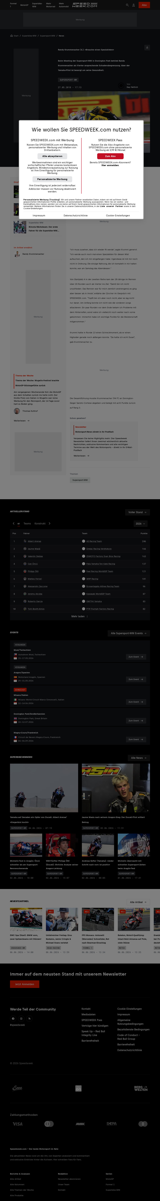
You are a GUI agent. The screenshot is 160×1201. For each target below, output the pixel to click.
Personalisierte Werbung (52, 179)
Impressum (39, 215)
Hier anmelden (110, 165)
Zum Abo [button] (110, 156)
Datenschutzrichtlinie (76, 215)
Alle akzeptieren (52, 156)
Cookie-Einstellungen (118, 215)
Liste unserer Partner (111, 206)
